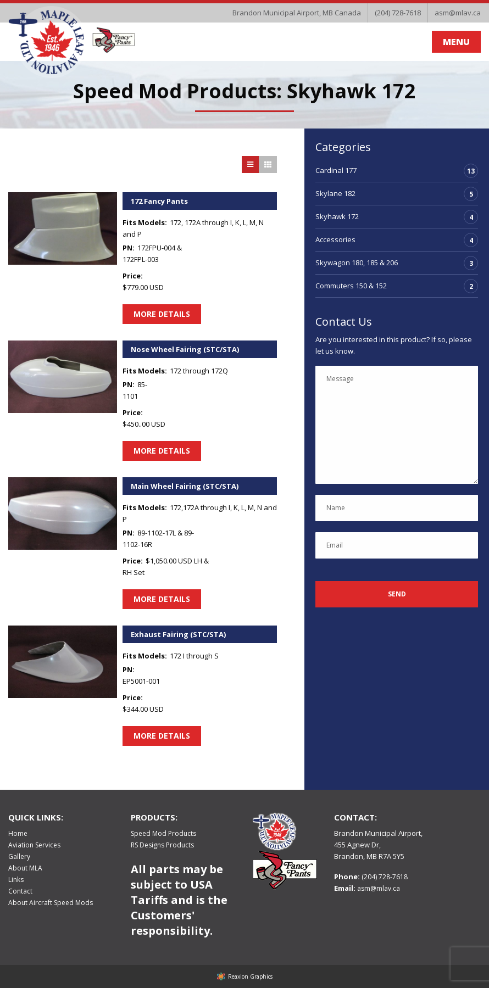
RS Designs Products (162, 845)
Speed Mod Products (163, 833)
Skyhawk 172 (337, 216)
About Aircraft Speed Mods (50, 902)
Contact (20, 891)
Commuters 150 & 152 (351, 286)
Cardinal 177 (336, 170)
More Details (162, 314)
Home (17, 833)
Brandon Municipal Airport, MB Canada (296, 13)
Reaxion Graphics (250, 976)
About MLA (25, 868)
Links (16, 879)
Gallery (19, 856)
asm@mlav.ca (458, 13)
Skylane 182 (335, 193)
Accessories (335, 239)
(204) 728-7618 (398, 13)
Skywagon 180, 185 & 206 (356, 262)
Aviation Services (34, 845)
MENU (456, 42)
